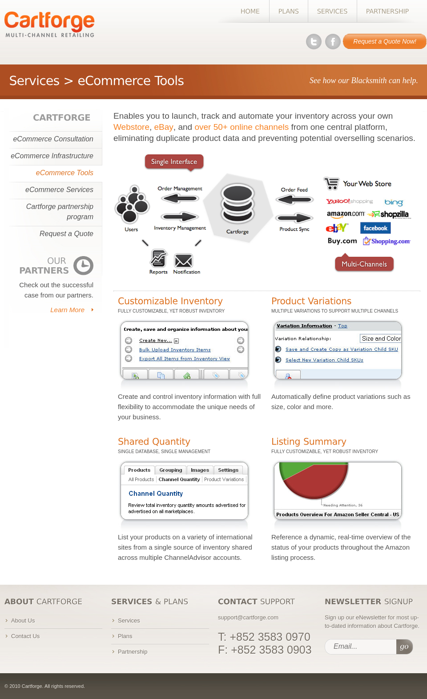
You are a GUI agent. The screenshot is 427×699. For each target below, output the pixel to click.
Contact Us (25, 636)
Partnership (132, 651)
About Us (23, 620)
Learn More (67, 309)
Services (129, 620)
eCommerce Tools (64, 173)
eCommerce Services (59, 189)
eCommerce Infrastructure (52, 156)
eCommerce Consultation (53, 139)
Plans (125, 636)
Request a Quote (66, 233)
